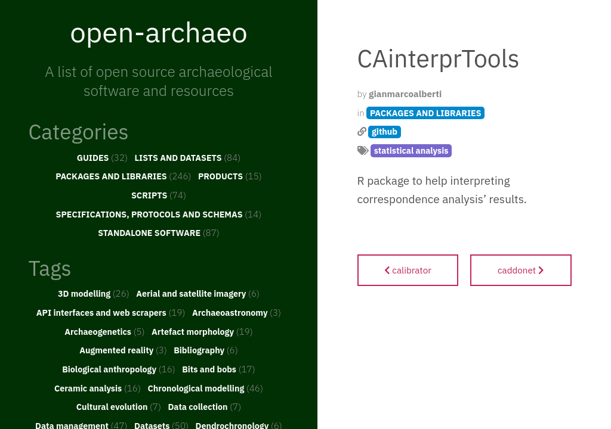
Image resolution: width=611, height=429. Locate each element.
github (384, 131)
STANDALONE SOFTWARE (159, 232)
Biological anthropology (118, 369)
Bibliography (206, 350)
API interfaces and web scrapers (111, 312)
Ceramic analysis (97, 388)
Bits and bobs (218, 369)
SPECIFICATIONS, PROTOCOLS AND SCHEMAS (159, 214)
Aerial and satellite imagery (198, 293)
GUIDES (102, 157)
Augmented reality (123, 350)
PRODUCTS (230, 176)
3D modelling (93, 293)
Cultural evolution (118, 406)
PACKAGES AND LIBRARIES (123, 176)
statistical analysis (411, 150)
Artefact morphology (202, 331)
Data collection (204, 406)
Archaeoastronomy (236, 312)
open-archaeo (159, 31)
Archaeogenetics (104, 331)
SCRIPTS (158, 195)
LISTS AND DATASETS (188, 157)
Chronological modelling (205, 388)
